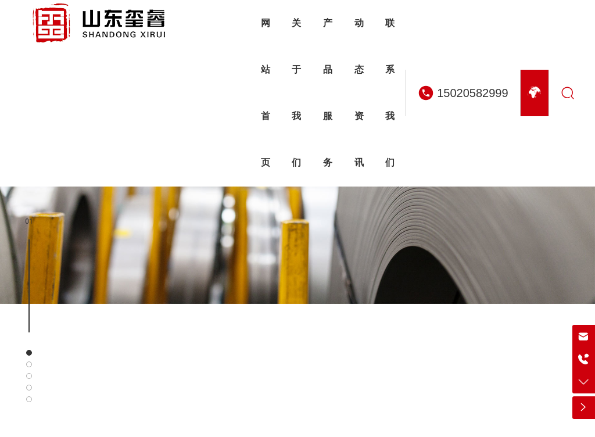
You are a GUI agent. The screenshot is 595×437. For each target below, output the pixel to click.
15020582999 (472, 93)
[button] (29, 353)
